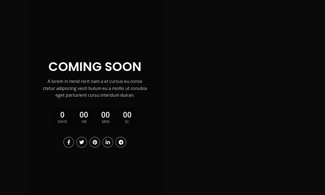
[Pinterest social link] (94, 142)
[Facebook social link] (68, 142)
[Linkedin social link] (107, 142)
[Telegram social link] (120, 142)
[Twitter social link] (81, 142)
